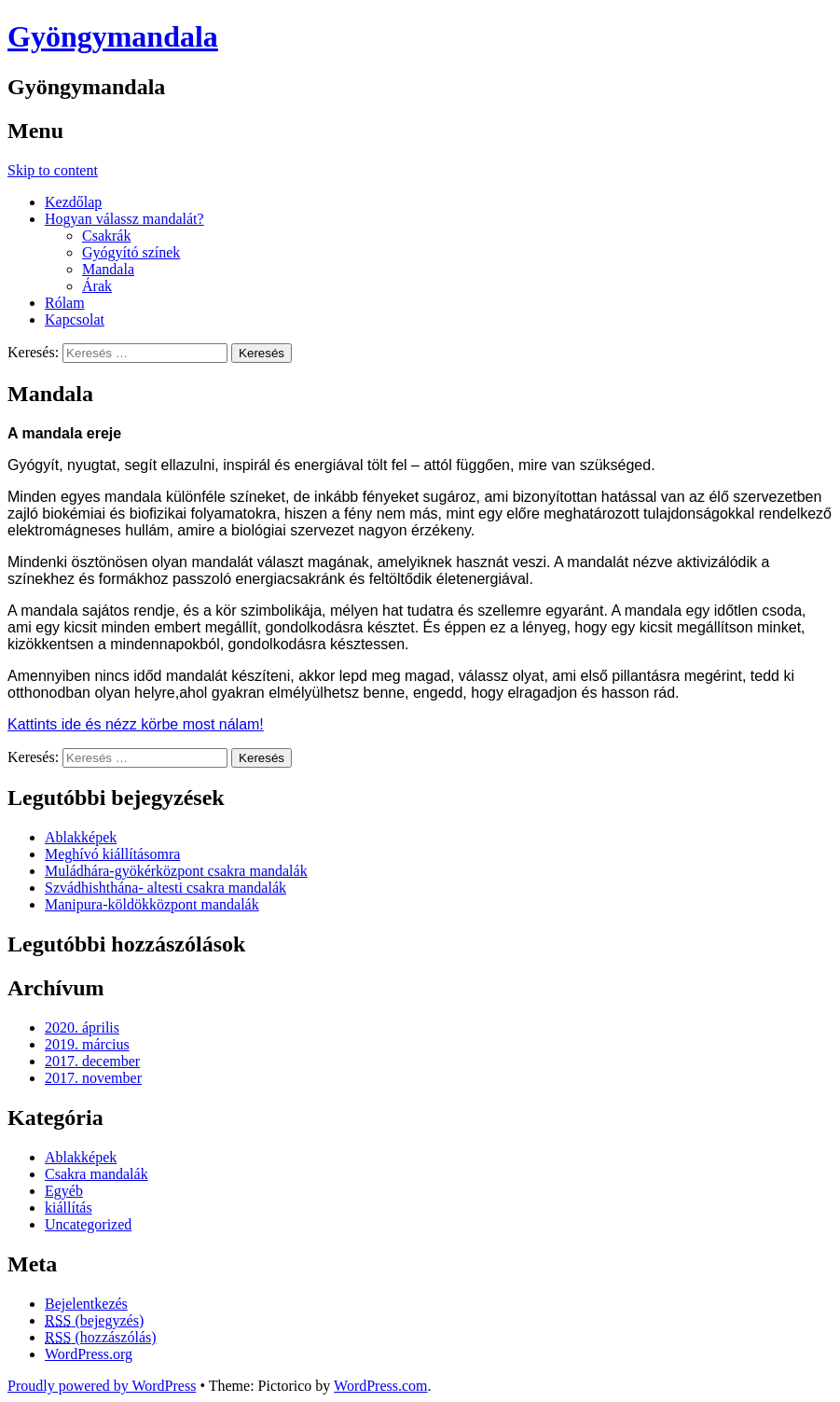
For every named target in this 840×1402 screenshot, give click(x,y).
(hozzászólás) (101, 1337)
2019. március (87, 1044)
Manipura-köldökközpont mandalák (152, 904)
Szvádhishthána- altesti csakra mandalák (165, 887)
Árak (97, 286)
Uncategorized (88, 1224)
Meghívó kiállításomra (112, 854)
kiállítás (68, 1207)
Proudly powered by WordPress (101, 1386)
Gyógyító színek (131, 252)
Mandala (108, 269)
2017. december (92, 1061)
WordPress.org (88, 1354)
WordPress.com (380, 1386)
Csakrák (106, 235)
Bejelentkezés (86, 1304)
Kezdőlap (73, 202)
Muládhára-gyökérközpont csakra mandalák (176, 871)
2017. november (93, 1078)
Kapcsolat (74, 319)
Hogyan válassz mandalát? (124, 219)
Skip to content (52, 170)
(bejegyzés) (94, 1320)
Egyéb (64, 1191)
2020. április (82, 1027)
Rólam (65, 303)
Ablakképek (81, 837)
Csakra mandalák (96, 1174)
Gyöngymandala (112, 36)
